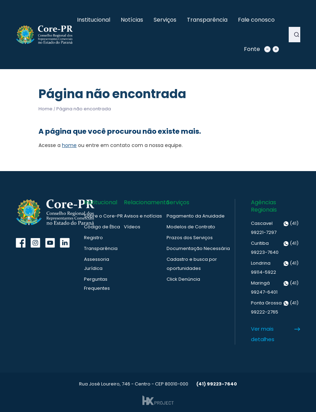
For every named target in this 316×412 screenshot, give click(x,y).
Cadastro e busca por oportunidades (192, 264)
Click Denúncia (183, 279)
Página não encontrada (83, 108)
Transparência (207, 20)
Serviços (165, 20)
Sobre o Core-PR (103, 216)
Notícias (132, 20)
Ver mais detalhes (262, 334)
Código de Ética (102, 226)
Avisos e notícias (143, 216)
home (69, 145)
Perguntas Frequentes (97, 284)
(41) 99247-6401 (275, 287)
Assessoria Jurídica (96, 264)
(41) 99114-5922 (275, 267)
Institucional (93, 20)
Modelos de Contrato (191, 226)
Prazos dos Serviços (190, 237)
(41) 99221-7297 (275, 227)
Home (45, 108)
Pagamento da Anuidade (196, 216)
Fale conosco (256, 20)
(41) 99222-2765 (275, 307)
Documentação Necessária (198, 248)
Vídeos (132, 226)
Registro (93, 237)
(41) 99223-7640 (275, 247)
